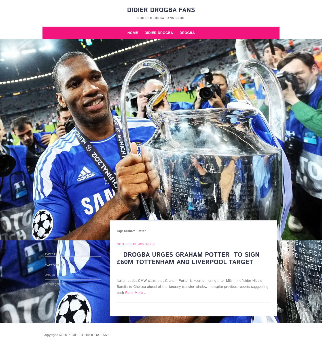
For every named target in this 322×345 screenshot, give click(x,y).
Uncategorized (55, 284)
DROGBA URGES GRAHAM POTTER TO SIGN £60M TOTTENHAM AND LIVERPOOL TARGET (188, 258)
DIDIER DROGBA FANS (161, 10)
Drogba (187, 33)
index (150, 244)
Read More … (136, 292)
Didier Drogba (158, 33)
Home (132, 33)
